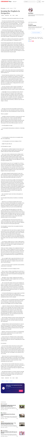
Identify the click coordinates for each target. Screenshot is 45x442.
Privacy (29, 38)
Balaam (17, 15)
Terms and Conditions (34, 38)
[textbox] (13, 197)
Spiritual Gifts (7, 15)
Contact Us (29, 39)
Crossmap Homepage (31, 37)
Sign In (43, 1)
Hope (3, 421)
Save (3, 381)
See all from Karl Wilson (36, 32)
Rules (38, 38)
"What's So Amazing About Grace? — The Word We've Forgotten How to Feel (8, 423)
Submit (21, 390)
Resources (14, 1)
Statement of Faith (39, 37)
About (36, 37)
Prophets (2, 15)
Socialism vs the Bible (32, 25)
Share (7, 381)
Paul (10, 15)
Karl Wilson (3, 8)
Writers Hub (41, 38)
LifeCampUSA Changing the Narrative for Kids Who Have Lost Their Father (8, 406)
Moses (13, 15)
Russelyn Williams (5, 430)
